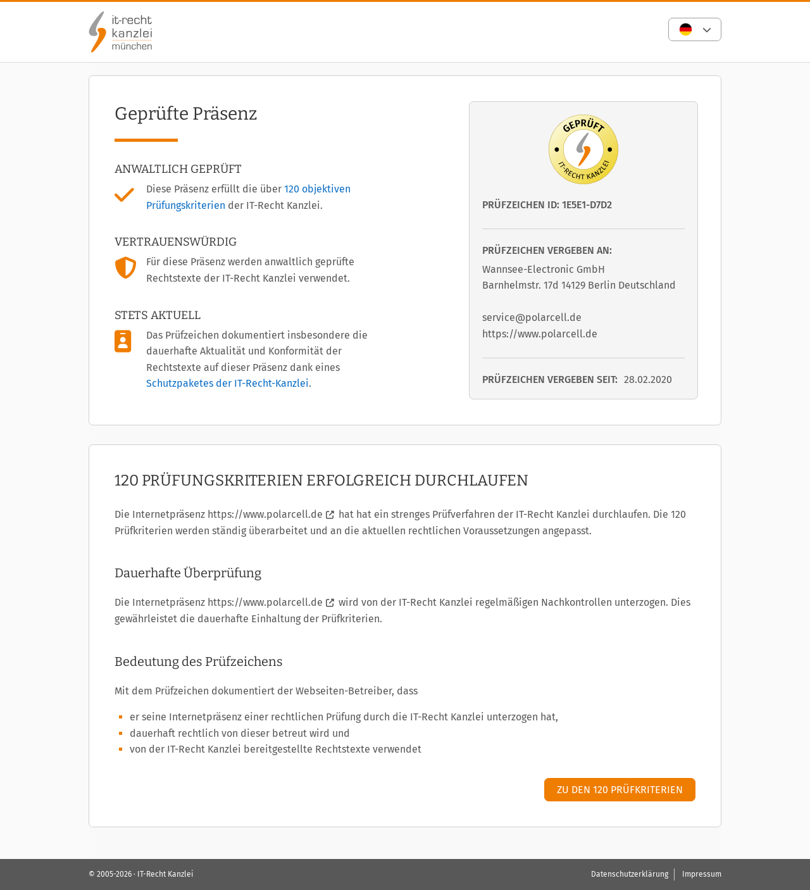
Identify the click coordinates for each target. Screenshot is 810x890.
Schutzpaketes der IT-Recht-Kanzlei (227, 383)
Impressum (701, 874)
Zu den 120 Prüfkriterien (620, 790)
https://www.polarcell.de (265, 514)
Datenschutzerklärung (629, 874)
